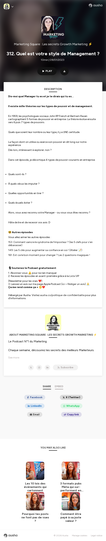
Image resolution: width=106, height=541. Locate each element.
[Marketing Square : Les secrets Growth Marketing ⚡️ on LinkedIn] (47, 367)
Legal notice (96, 535)
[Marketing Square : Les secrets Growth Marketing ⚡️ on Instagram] (39, 367)
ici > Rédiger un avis (73, 284)
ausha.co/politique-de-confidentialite (62, 295)
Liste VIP (74, 276)
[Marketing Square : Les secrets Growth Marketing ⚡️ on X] (31, 367)
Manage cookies (79, 535)
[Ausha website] (95, 5)
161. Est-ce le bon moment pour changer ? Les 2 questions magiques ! (49, 255)
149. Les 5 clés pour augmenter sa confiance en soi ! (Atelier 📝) (45, 250)
